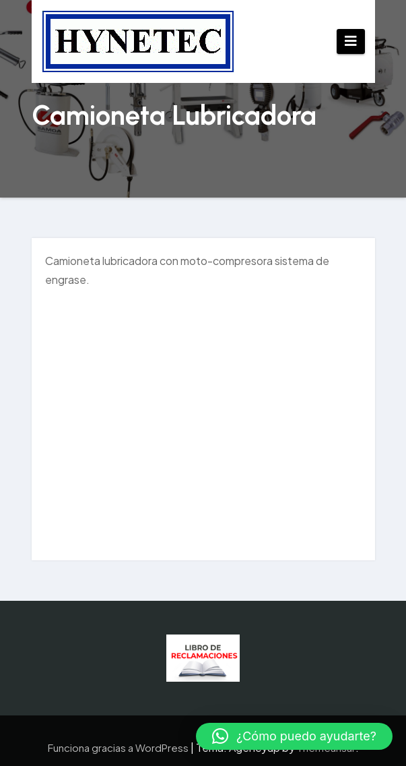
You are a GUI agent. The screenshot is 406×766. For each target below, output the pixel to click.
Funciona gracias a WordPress (119, 747)
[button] (294, 736)
